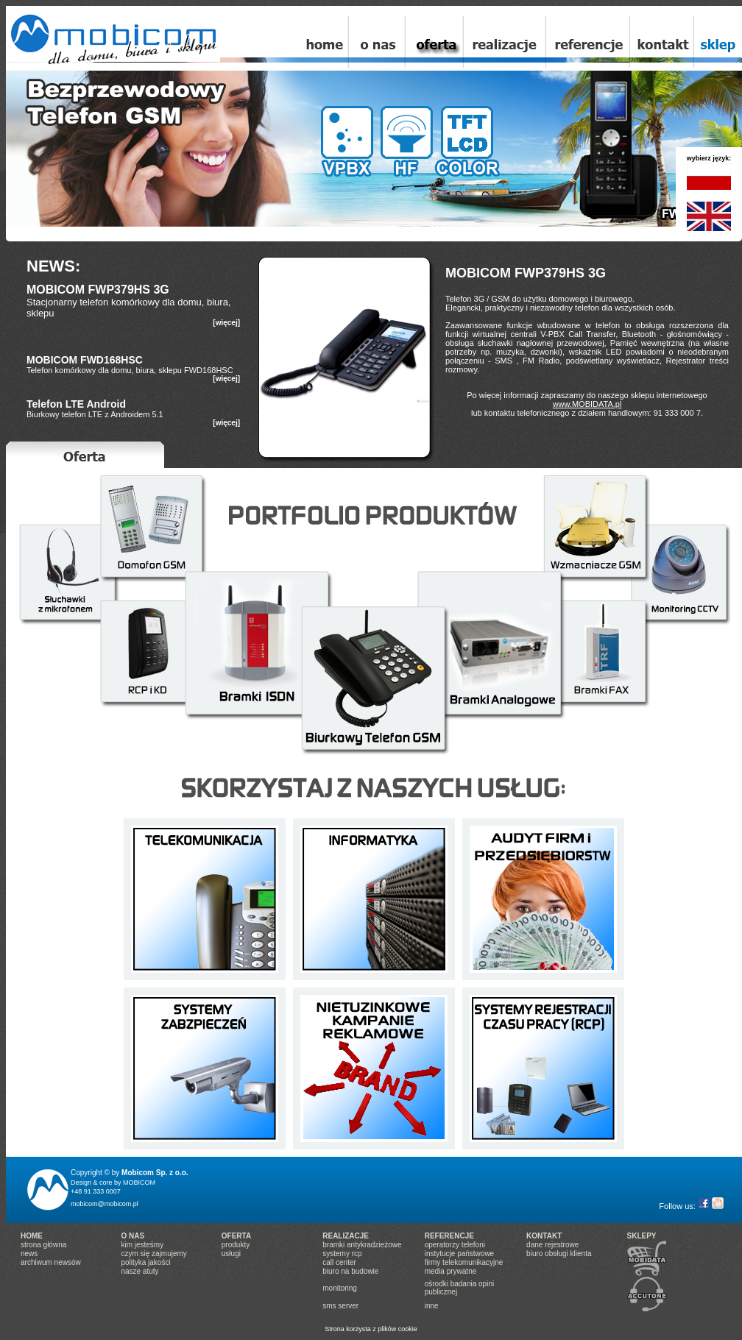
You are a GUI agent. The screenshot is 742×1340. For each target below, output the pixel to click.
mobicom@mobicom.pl (104, 1204)
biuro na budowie (350, 1271)
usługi (231, 1253)
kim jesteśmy (142, 1245)
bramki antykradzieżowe (361, 1245)
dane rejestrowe (552, 1245)
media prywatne (451, 1271)
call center (339, 1262)
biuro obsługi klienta (558, 1253)
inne (432, 1306)
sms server (340, 1306)
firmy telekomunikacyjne (464, 1262)
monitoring (339, 1288)
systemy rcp (341, 1253)
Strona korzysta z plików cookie (371, 1329)
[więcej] (226, 323)
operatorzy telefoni (455, 1245)
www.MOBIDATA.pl (587, 404)
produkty (236, 1245)
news (29, 1253)
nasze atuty (139, 1271)
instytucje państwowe (460, 1253)
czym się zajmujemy (153, 1253)
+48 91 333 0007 (96, 1191)
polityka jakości (145, 1262)
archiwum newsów (51, 1262)
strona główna (43, 1245)
